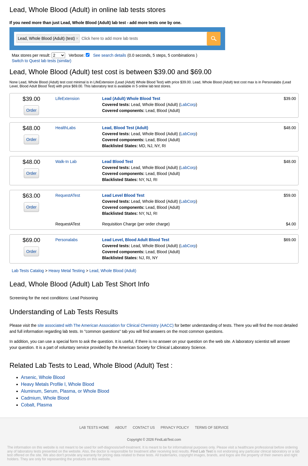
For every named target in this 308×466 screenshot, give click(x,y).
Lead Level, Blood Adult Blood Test (135, 239)
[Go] (214, 39)
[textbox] (114, 38)
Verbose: (77, 55)
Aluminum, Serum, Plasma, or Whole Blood (65, 391)
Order (31, 110)
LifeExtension (67, 98)
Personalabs (66, 239)
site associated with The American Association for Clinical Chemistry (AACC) (106, 325)
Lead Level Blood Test (123, 195)
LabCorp (188, 104)
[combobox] (117, 39)
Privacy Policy (175, 428)
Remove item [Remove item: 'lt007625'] (77, 38)
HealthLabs (65, 127)
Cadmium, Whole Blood (45, 398)
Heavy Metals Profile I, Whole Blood (57, 384)
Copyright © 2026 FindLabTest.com (154, 440)
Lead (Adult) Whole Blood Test (131, 98)
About (121, 428)
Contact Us (144, 428)
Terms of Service (212, 428)
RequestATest (67, 195)
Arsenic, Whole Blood (43, 377)
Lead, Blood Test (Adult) (125, 127)
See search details (109, 55)
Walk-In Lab (66, 161)
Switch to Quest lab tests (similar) (41, 60)
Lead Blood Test (117, 161)
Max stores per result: (31, 55)
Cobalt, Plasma (36, 404)
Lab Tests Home (94, 428)
